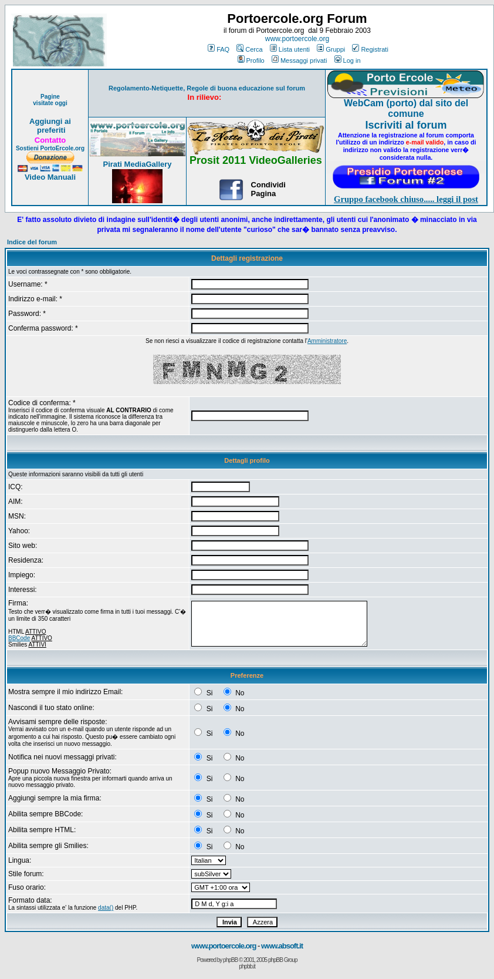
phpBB (230, 960)
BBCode (19, 638)
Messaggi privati (299, 60)
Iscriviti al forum (405, 125)
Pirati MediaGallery (137, 164)
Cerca (249, 49)
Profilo (251, 60)
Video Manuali (50, 177)
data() (105, 907)
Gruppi (331, 49)
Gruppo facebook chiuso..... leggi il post (406, 199)
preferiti (50, 130)
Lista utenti (290, 49)
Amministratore (327, 341)
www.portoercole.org (297, 39)
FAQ (218, 49)
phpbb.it (247, 966)
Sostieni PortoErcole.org (50, 148)
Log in (347, 60)
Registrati (370, 49)
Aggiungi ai (50, 121)
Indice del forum (32, 241)
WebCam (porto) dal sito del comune (406, 108)
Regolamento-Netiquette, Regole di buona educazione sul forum (207, 88)
